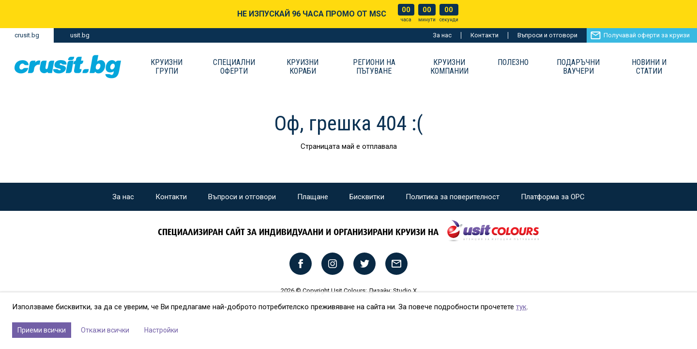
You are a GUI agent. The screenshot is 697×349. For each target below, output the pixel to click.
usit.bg (80, 35)
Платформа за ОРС (553, 196)
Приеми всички (41, 330)
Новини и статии (649, 67)
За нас (442, 35)
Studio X (405, 290)
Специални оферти (234, 67)
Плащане (312, 196)
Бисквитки (366, 196)
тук (521, 306)
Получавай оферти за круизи (647, 35)
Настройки (161, 330)
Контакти (484, 35)
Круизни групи (166, 67)
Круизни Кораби (302, 67)
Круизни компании (449, 67)
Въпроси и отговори (547, 35)
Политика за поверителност (453, 196)
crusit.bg (27, 35)
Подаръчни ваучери (578, 67)
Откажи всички (105, 330)
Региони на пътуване (374, 67)
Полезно (513, 62)
